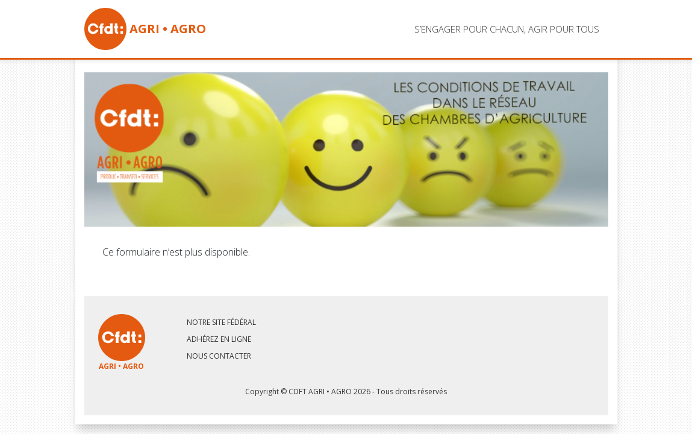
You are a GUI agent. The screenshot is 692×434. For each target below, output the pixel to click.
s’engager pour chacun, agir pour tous (506, 29)
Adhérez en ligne (219, 339)
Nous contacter (219, 356)
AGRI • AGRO (145, 29)
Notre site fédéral (221, 322)
